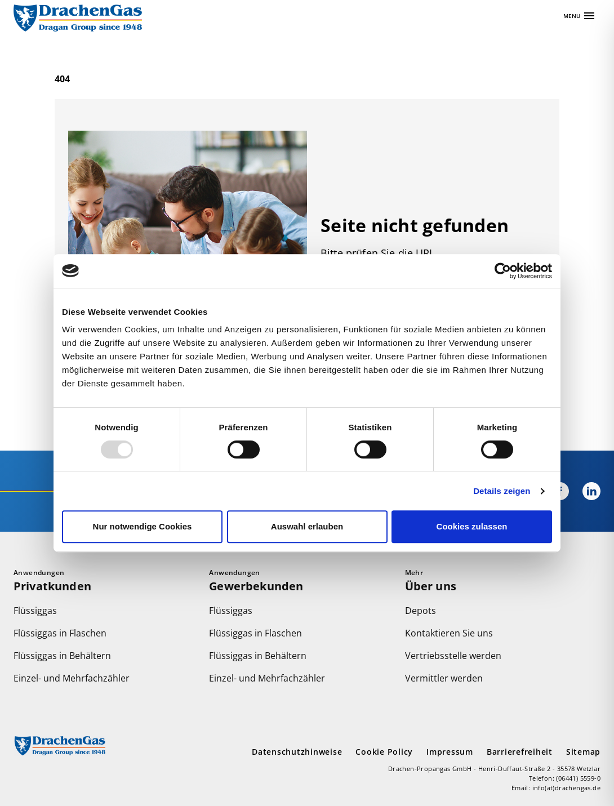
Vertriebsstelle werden (453, 655)
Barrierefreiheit (520, 751)
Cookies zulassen (472, 526)
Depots (420, 610)
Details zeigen (501, 491)
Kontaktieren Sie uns (449, 633)
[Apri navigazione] (579, 15)
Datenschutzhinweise (297, 751)
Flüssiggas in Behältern (62, 655)
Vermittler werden (444, 678)
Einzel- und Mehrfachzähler (72, 678)
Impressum (449, 751)
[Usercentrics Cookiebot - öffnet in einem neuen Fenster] (502, 270)
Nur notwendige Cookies (142, 526)
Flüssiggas (35, 610)
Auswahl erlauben (307, 526)
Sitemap (583, 751)
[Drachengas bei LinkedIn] (584, 491)
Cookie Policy (384, 751)
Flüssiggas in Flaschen (60, 633)
